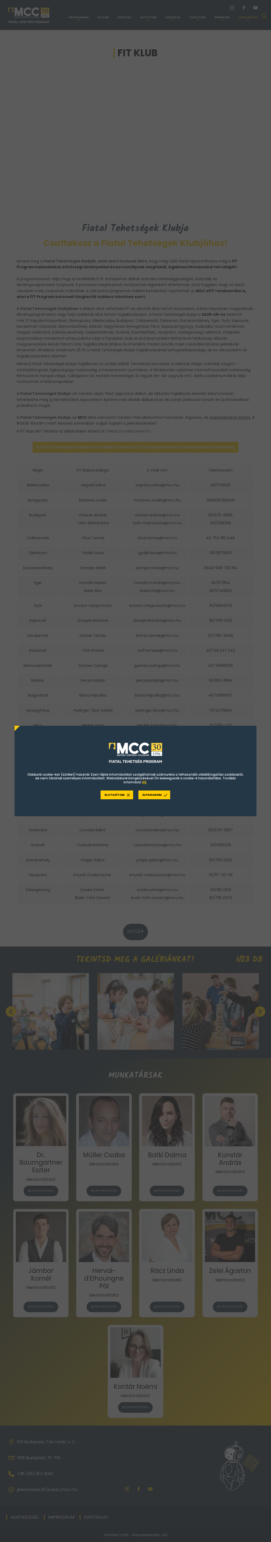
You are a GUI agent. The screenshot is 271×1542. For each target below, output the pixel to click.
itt (144, 782)
